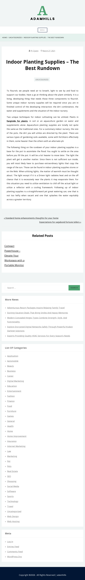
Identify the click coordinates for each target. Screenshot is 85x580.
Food (9, 406)
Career (10, 376)
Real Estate (12, 471)
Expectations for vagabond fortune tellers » (60, 222)
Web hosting (13, 521)
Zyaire (35, 51)
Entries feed (13, 546)
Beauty (10, 366)
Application (12, 356)
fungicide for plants (17, 121)
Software (11, 491)
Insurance (11, 441)
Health (10, 426)
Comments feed (15, 551)
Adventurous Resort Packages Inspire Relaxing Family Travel (36, 307)
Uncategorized (41, 79)
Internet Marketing (16, 446)
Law (9, 451)
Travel (10, 506)
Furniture (11, 411)
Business (11, 371)
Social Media (13, 486)
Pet (8, 461)
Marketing (12, 456)
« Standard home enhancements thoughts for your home (31, 218)
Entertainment (14, 391)
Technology (12, 501)
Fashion (11, 396)
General (11, 421)
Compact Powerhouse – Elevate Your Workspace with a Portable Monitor (14, 255)
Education (12, 386)
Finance (10, 401)
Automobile (12, 361)
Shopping (11, 481)
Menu (42, 30)
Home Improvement (16, 436)
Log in (10, 541)
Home (10, 431)
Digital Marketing (15, 381)
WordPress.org (14, 556)
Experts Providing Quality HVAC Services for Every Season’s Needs (38, 335)
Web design (13, 516)
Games (10, 416)
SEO (9, 476)
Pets (9, 466)
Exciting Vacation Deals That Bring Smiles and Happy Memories (37, 312)
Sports (10, 496)
